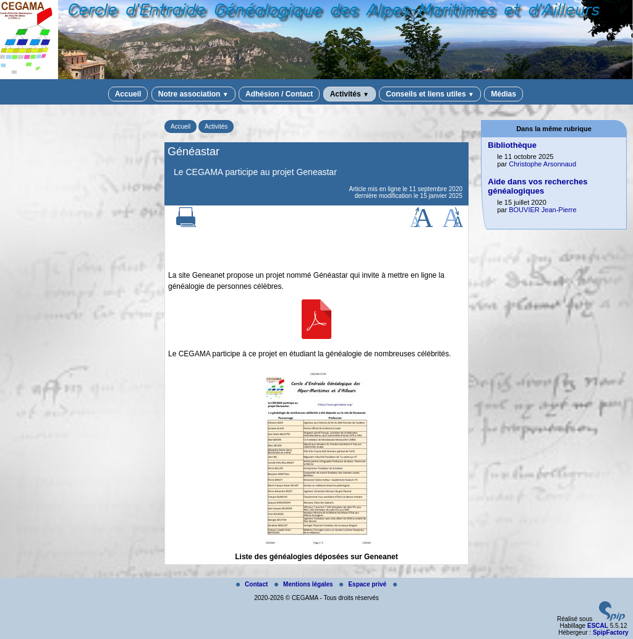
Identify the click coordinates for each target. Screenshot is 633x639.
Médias (503, 94)
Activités (349, 94)
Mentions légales (304, 584)
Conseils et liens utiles (430, 94)
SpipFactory (611, 632)
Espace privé (363, 584)
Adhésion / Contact (279, 94)
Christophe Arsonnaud (542, 164)
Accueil (128, 94)
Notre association (193, 94)
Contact (253, 584)
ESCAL (597, 625)
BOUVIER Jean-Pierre (542, 209)
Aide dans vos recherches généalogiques (537, 186)
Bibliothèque (512, 145)
